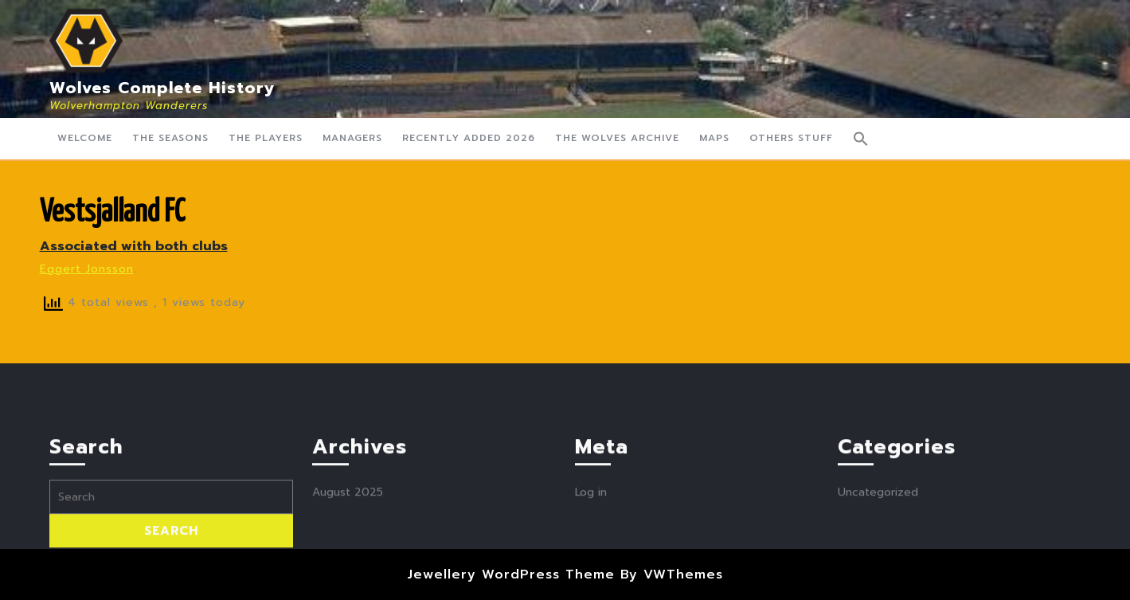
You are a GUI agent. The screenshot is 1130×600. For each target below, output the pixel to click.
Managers (352, 138)
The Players (266, 138)
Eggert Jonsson (87, 269)
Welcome (84, 138)
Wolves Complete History (162, 88)
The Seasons (170, 138)
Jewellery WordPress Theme (511, 574)
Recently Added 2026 (468, 138)
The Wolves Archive (617, 138)
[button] (861, 139)
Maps (714, 138)
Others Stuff (791, 138)
